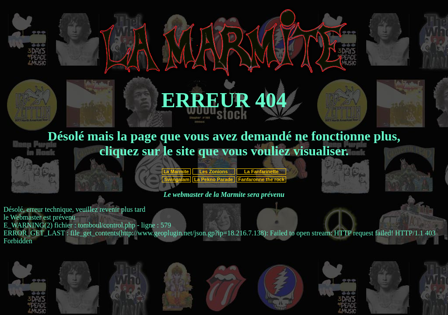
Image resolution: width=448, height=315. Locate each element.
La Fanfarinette (261, 171)
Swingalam (176, 179)
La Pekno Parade (213, 179)
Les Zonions (213, 171)
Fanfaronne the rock (261, 179)
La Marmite (176, 171)
